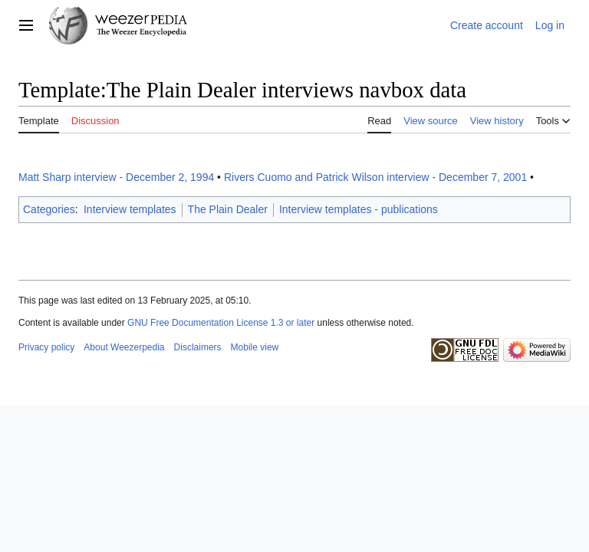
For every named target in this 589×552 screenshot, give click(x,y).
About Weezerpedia (124, 347)
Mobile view (255, 347)
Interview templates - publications (358, 209)
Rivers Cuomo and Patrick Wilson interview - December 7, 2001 (375, 177)
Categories (49, 209)
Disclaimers (198, 347)
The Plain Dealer (228, 209)
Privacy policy (46, 347)
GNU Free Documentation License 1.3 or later (220, 322)
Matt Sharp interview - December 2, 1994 (116, 177)
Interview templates (130, 209)
